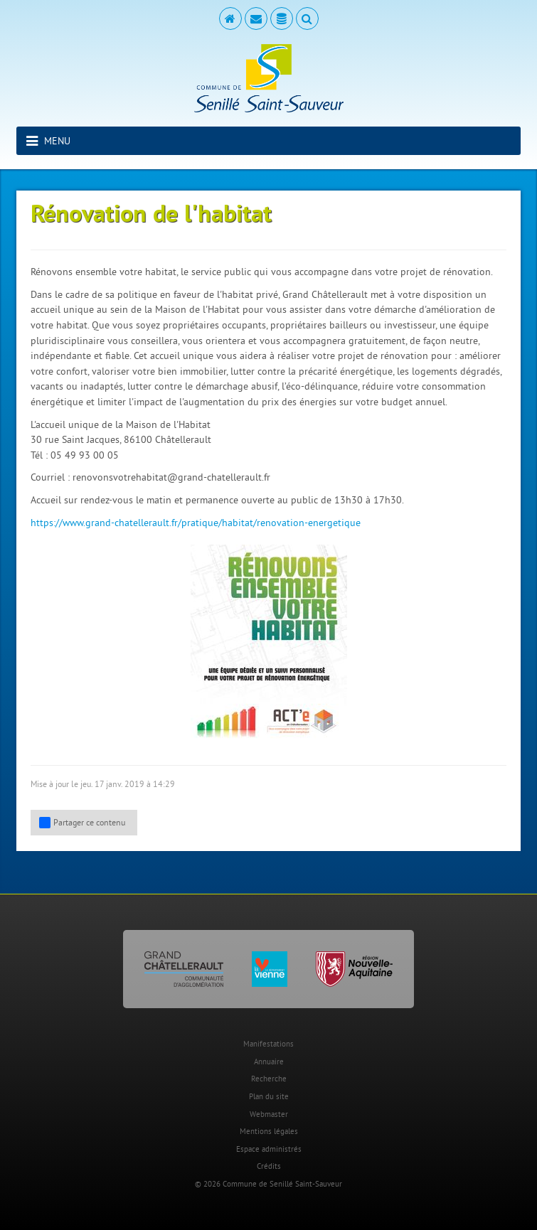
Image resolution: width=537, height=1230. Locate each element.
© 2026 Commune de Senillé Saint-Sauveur (268, 1184)
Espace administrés (269, 1149)
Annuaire (269, 1061)
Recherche (269, 1079)
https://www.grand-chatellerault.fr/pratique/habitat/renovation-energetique (196, 522)
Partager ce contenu (82, 822)
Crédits (269, 1166)
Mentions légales (269, 1131)
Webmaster (269, 1114)
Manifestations (268, 1044)
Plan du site (269, 1096)
